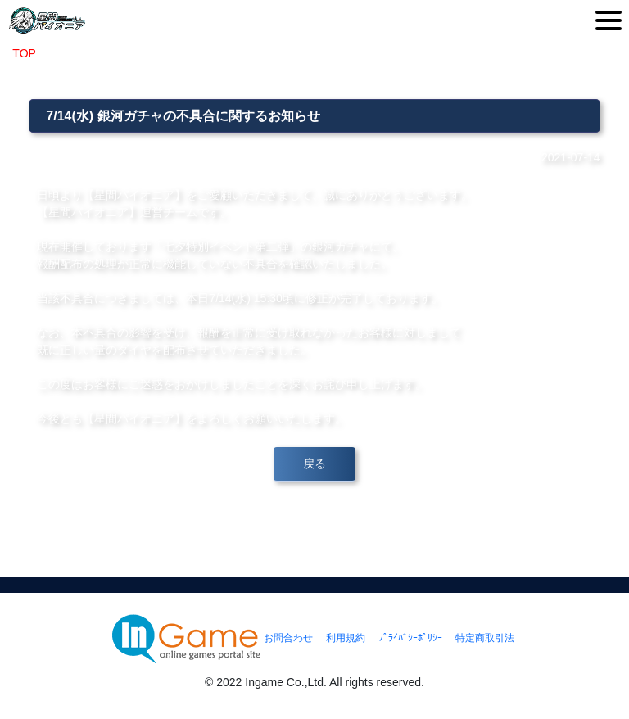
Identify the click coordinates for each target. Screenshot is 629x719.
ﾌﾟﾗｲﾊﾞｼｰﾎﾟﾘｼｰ (410, 638)
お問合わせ (288, 638)
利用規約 (345, 638)
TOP (23, 53)
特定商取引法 (484, 638)
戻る (314, 463)
